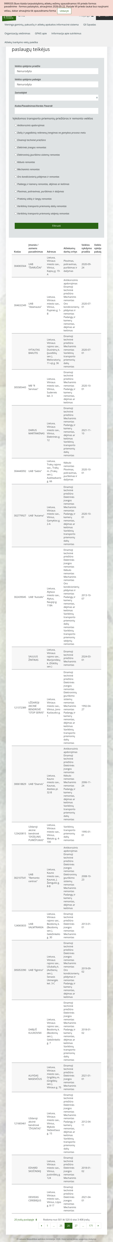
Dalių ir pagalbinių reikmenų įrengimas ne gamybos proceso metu (50, 132)
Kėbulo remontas (25, 162)
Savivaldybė (21, 92)
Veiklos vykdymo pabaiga (28, 79)
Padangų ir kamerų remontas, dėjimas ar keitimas (42, 184)
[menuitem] (41, 24)
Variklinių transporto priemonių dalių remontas (41, 206)
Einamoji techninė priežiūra (30, 140)
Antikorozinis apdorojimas (29, 125)
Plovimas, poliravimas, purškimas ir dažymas (39, 191)
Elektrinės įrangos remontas (30, 147)
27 (76, 1225)
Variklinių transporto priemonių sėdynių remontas (42, 213)
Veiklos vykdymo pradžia (27, 66)
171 (91, 1225)
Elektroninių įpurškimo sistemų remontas (37, 154)
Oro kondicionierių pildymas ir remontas (37, 176)
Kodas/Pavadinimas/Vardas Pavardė (34, 106)
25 (61, 1225)
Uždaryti (64, 11)
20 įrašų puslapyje (25, 1219)
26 (68, 1225)
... (54, 1225)
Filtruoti (56, 225)
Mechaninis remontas (27, 169)
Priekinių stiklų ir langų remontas (33, 198)
